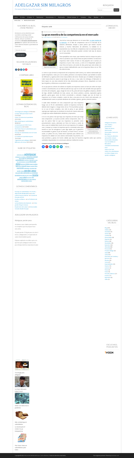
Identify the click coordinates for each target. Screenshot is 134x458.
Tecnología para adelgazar (22, 111)
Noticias (107, 241)
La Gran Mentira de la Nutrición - (23, 203)
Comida (54, 32)
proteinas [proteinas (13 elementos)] (35, 173)
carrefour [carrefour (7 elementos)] (26, 160)
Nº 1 (102, 17)
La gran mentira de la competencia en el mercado (70, 34)
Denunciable (61, 32)
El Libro (22, 17)
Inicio (16, 17)
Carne (106, 262)
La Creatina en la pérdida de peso (24, 136)
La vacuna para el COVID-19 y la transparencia (20, 429)
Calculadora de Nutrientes (112, 145)
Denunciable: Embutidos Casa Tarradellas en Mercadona (111, 142)
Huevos (107, 266)
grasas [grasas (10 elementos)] (31, 164)
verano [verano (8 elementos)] (30, 181)
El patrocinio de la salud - (21, 207)
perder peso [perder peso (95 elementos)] (30, 170)
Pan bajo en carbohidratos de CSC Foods (26, 132)
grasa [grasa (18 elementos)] (27, 164)
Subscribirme (20, 55)
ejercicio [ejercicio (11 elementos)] (23, 164)
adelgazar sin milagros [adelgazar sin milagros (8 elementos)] (20, 157)
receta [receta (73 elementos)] (35, 175)
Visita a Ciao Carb (109, 149)
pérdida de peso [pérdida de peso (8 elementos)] (25, 175)
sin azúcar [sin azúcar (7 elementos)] (29, 177)
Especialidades (109, 264)
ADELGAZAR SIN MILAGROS (43, 5)
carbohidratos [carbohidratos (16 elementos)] (19, 160)
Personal (107, 249)
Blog (89, 17)
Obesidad (107, 247)
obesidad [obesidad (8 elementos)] (32, 168)
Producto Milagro (109, 250)
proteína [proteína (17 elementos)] (18, 175)
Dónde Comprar (71, 17)
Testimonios (39, 17)
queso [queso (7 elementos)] (30, 175)
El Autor (29, 17)
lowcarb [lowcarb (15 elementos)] (24, 166)
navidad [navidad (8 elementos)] (32, 166)
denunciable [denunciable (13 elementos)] (32, 162)
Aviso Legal (17, 20)
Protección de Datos (29, 20)
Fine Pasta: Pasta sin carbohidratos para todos (21, 448)
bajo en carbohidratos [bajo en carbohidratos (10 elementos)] (28, 158)
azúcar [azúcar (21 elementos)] (35, 157)
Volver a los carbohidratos (112, 151)
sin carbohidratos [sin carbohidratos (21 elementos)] (25, 178)
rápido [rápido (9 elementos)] (21, 177)
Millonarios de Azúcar (20, 142)
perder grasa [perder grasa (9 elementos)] (20, 171)
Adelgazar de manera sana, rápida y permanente (110, 124)
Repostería (108, 277)
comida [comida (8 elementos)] (27, 162)
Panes (106, 270)
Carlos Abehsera (47, 37)
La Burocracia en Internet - (22, 195)
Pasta (106, 272)
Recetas (96, 17)
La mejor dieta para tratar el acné (23, 113)
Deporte (107, 239)
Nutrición (107, 245)
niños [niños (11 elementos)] (35, 166)
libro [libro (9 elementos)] (20, 166)
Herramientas (50, 17)
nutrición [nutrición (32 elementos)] (20, 168)
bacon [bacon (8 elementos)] (20, 158)
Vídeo (106, 279)
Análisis (45, 32)
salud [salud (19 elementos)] (24, 177)
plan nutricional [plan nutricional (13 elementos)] (24, 173)
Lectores (107, 268)
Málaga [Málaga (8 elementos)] (28, 166)
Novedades (108, 243)
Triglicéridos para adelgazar (22, 140)
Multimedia (61, 17)
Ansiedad (107, 231)
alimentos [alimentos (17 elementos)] (29, 157)
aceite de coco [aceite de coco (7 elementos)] (20, 154)
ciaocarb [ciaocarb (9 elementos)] (31, 160)
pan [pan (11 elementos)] (35, 168)
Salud (106, 252)
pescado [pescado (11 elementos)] (17, 173)
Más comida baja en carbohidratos (24, 121)
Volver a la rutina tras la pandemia (24, 117)
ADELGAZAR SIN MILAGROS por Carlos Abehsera (36, 455)
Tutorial (107, 254)
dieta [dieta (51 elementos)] (18, 164)
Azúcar (106, 233)
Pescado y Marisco (110, 273)
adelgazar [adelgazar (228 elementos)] (30, 154)
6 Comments (64, 37)
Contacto (83, 17)
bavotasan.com (115, 455)
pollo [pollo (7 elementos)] (30, 173)
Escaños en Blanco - (20, 199)
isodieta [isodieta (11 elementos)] (35, 164)
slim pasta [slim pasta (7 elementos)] (29, 179)
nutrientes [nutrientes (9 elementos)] (26, 168)
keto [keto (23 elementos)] (17, 166)
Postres (107, 275)
